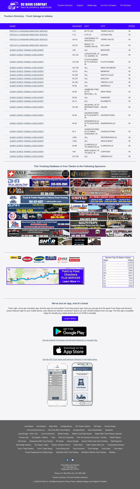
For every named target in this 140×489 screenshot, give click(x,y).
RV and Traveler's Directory (77, 477)
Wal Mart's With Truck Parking (67, 452)
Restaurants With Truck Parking (41, 441)
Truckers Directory (65, 5)
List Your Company (108, 5)
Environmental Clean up (36, 430)
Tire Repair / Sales (41, 445)
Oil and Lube (24, 437)
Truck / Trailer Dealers (26, 448)
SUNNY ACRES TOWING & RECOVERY (27, 50)
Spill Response (116, 441)
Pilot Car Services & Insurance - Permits (91, 437)
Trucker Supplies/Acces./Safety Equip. (39, 452)
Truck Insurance (79, 448)
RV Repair (60, 441)
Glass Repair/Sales (95, 430)
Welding (112, 452)
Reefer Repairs (115, 437)
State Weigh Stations (23, 445)
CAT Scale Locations (82, 426)
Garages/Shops (79, 430)
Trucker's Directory (59, 477)
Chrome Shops (110, 426)
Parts (53, 437)
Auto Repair (28, 426)
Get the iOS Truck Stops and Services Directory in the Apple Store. (69, 359)
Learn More (70, 318)
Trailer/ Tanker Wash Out (95, 445)
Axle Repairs (41, 426)
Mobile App (92, 5)
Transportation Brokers (115, 445)
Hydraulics (109, 430)
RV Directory (125, 5)
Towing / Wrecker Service (60, 445)
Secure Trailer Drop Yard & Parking (94, 441)
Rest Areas (22, 441)
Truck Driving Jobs (62, 448)
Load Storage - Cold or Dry (28, 434)
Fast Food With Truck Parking (59, 430)
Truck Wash (118, 448)
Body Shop (53, 426)
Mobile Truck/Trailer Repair (82, 434)
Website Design (82, 481)
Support (80, 5)
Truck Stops (106, 448)
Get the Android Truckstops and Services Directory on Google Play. (70, 340)
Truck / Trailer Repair (44, 448)
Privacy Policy (70, 481)
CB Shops (97, 426)
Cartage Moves (66, 426)
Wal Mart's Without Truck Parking (94, 452)
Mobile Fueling (63, 434)
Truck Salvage (93, 448)
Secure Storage (72, 441)
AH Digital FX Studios (99, 481)
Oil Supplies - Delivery (40, 437)
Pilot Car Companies (66, 437)
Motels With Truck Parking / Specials (108, 434)
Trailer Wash (78, 445)
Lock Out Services (48, 434)
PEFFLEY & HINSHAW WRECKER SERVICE (29, 31)
